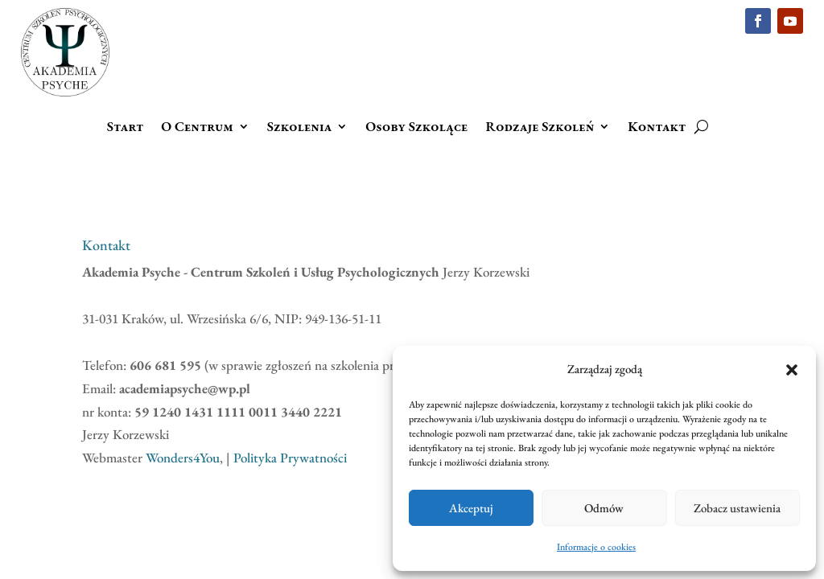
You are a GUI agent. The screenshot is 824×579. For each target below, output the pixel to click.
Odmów (604, 507)
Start (125, 128)
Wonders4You (183, 457)
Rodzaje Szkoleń (539, 128)
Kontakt (657, 128)
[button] (792, 370)
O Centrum (197, 128)
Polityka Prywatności (290, 457)
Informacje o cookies (596, 546)
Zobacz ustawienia (737, 507)
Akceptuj (471, 507)
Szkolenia (299, 128)
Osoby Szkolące (416, 128)
